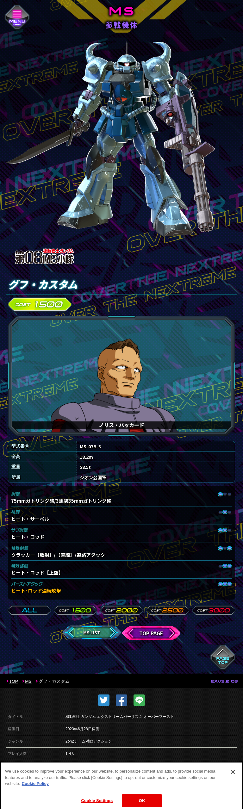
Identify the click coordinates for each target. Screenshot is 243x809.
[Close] (233, 778)
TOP (13, 681)
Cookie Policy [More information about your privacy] (35, 789)
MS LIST (91, 632)
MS (28, 681)
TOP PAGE (151, 633)
